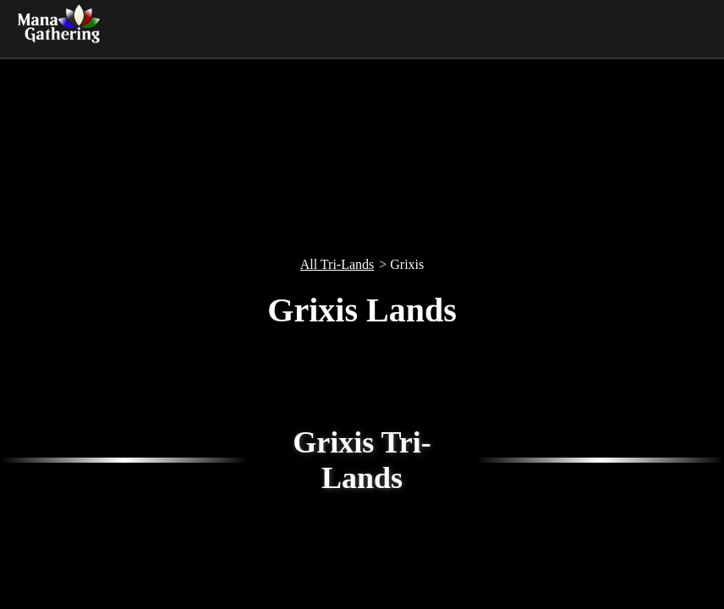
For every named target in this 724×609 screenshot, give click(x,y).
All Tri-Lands (337, 264)
